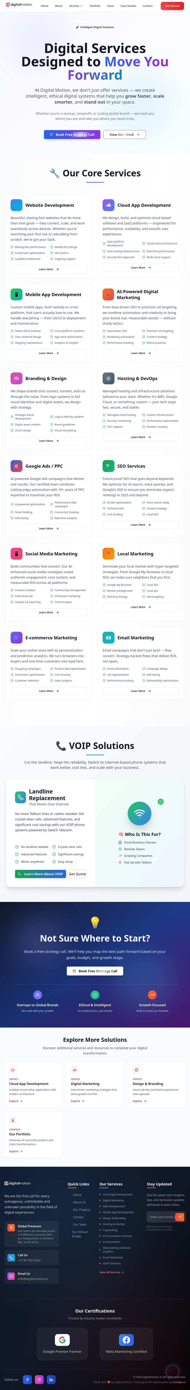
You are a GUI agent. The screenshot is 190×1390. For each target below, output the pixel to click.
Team (110, 6)
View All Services (111, 1272)
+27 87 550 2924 (29, 1260)
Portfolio (95, 6)
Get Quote (77, 874)
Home (44, 6)
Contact (148, 6)
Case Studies (128, 6)
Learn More (49, 269)
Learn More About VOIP (40, 874)
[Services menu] (76, 6)
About (59, 6)
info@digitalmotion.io (33, 1279)
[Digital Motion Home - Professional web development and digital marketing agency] (19, 5)
